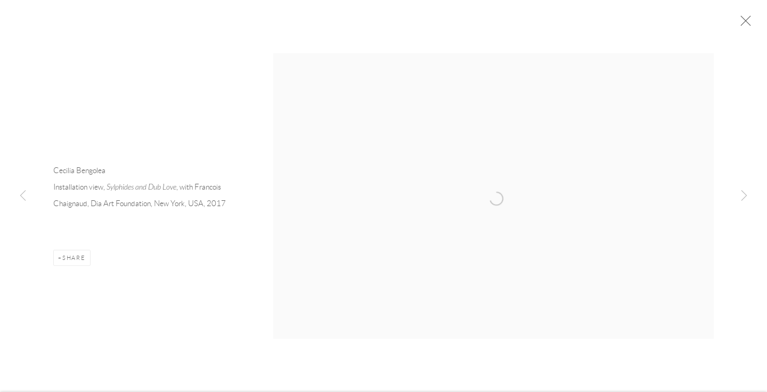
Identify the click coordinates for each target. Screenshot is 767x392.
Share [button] (74, 259)
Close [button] (743, 24)
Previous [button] (23, 196)
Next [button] (744, 196)
